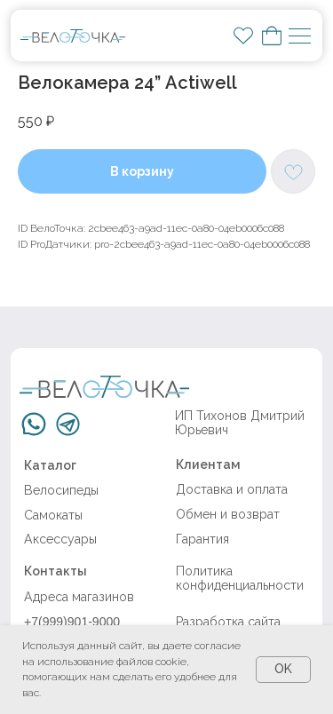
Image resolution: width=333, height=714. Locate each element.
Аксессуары (60, 539)
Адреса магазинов (79, 597)
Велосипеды (61, 490)
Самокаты (53, 515)
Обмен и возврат (228, 514)
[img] (72, 36)
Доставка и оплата (232, 489)
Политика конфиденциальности (240, 578)
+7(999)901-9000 (72, 622)
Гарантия (202, 539)
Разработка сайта (228, 622)
